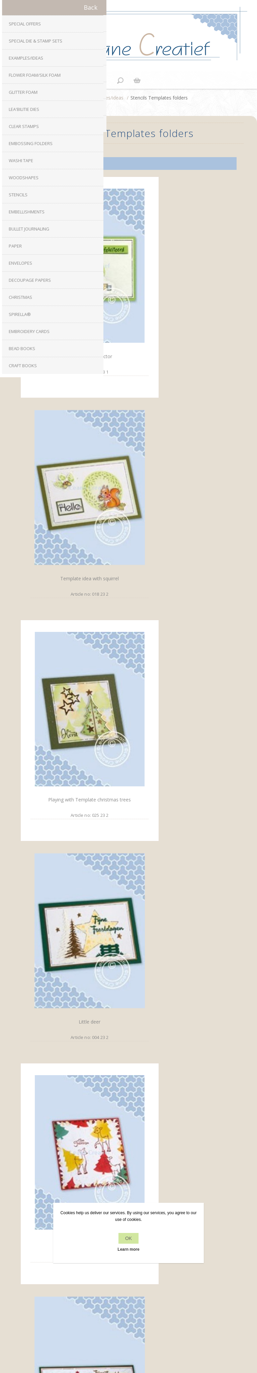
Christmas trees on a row (179, 673)
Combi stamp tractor (73, 314)
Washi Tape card (179, 852)
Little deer (179, 494)
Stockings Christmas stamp (73, 851)
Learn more (128, 1249)
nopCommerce (139, 1324)
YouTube (148, 1136)
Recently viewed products (128, 1291)
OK (128, 1238)
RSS (135, 1136)
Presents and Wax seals (73, 1031)
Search (128, 1303)
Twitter (121, 1136)
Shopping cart (136, 80)
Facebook (108, 1136)
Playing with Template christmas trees (73, 493)
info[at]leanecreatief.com (128, 1164)
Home (76, 97)
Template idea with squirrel (179, 314)
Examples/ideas (106, 97)
